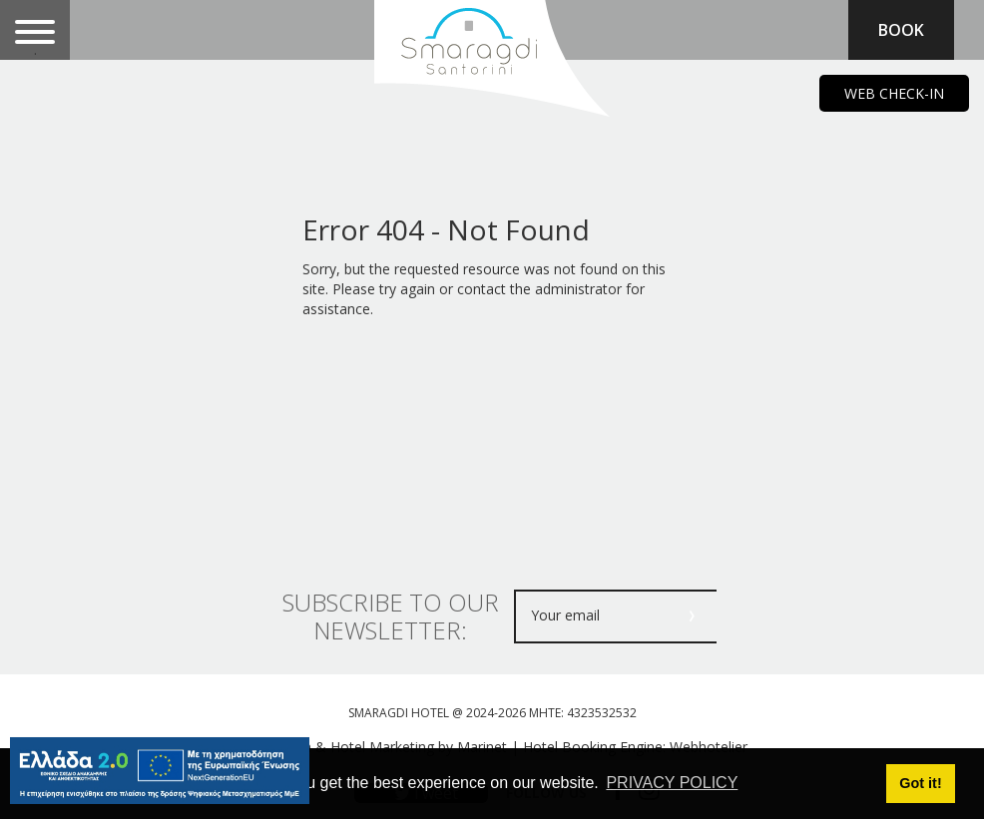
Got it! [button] (920, 783)
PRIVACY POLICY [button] (672, 782)
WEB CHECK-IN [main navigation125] (894, 93)
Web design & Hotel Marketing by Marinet (372, 746)
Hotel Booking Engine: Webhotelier (635, 746)
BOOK (901, 30)
